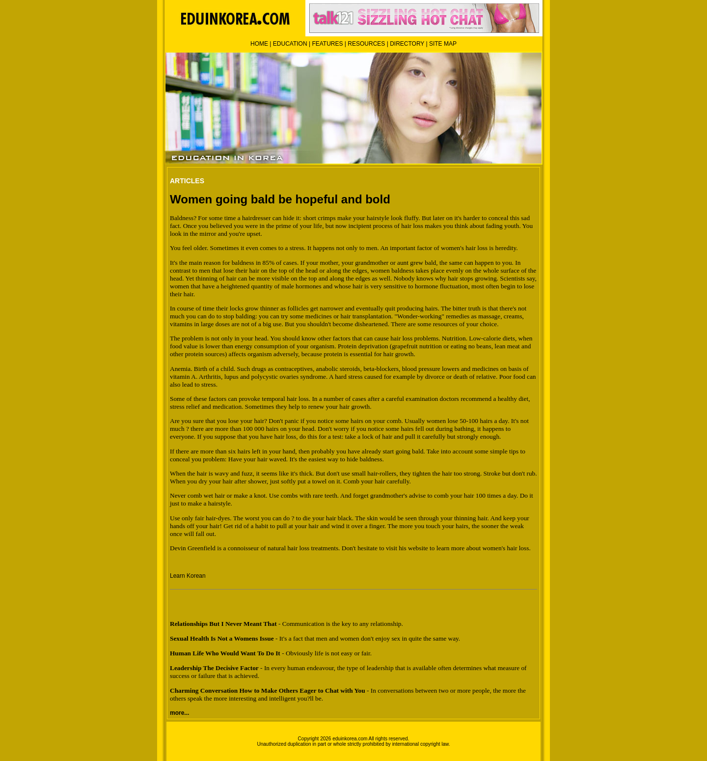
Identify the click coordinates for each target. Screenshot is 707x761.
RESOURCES (366, 43)
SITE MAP (443, 43)
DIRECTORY (407, 43)
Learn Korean (188, 575)
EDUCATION (290, 43)
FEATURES (327, 43)
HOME (259, 43)
